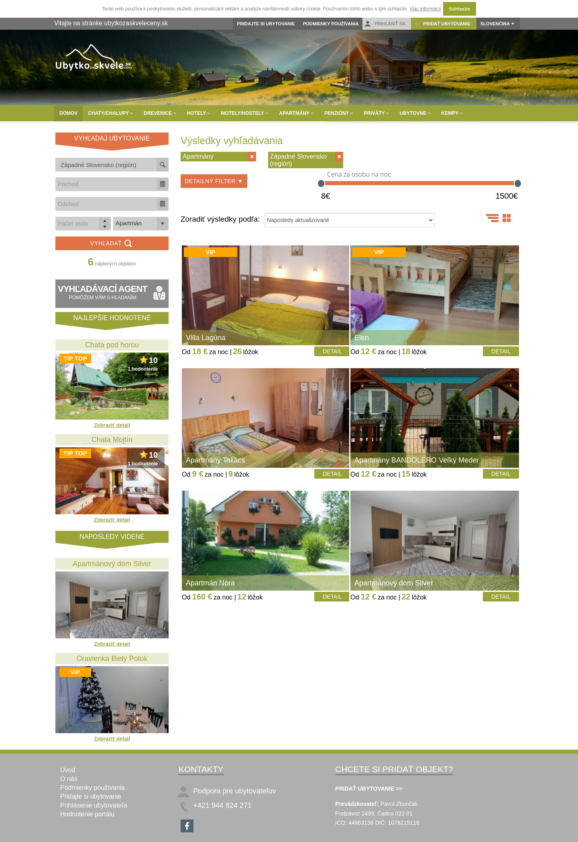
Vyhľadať (112, 244)
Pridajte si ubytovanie (266, 23)
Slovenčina (495, 23)
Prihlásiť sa (384, 23)
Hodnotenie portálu (87, 814)
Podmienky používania (331, 23)
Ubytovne (415, 113)
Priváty (376, 113)
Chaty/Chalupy (110, 113)
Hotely (199, 113)
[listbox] (141, 223)
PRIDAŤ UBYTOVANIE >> (369, 788)
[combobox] (106, 184)
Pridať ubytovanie (441, 23)
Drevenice (160, 113)
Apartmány (296, 113)
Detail (332, 351)
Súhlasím (459, 8)
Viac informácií (425, 9)
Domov (68, 113)
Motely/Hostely (245, 113)
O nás (68, 778)
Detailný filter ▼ (214, 181)
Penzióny (338, 113)
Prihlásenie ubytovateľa (93, 805)
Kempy (452, 113)
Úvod (67, 770)
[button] (163, 184)
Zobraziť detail (112, 425)
